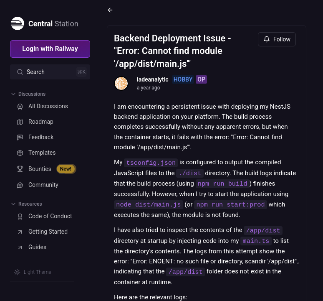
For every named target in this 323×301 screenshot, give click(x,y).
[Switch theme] (32, 272)
